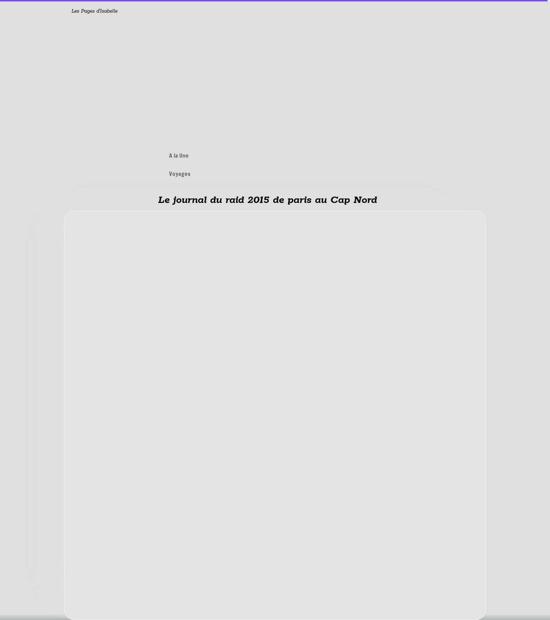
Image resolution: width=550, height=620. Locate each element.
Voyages (179, 174)
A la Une (179, 155)
